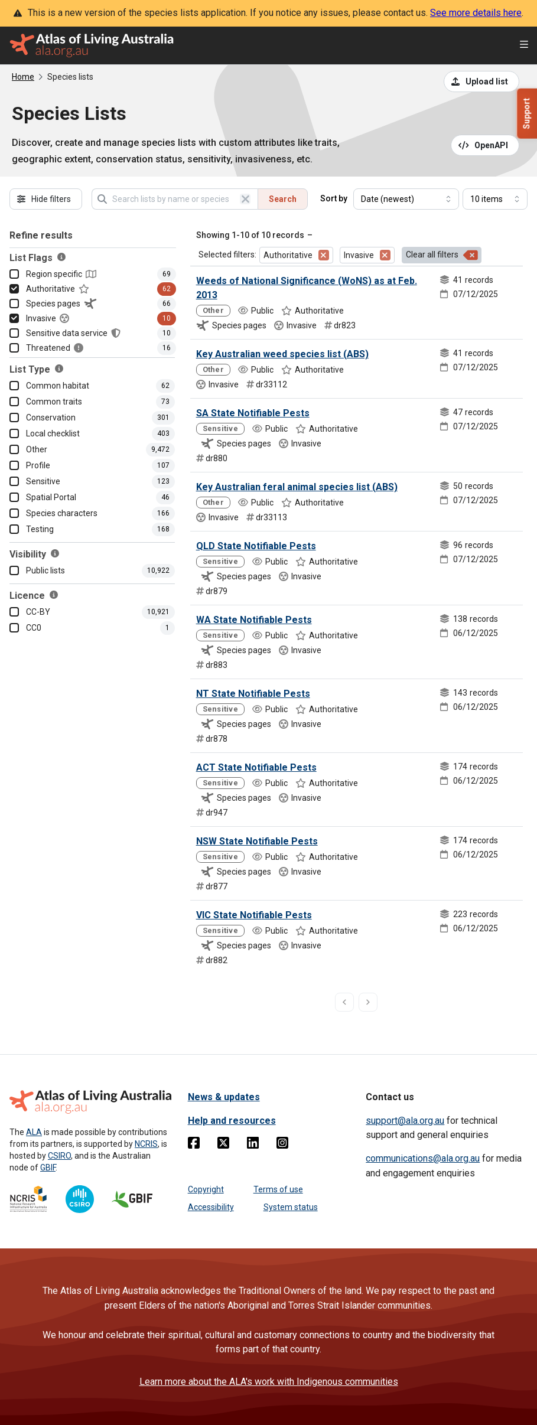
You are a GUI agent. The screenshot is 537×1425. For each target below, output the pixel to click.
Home (23, 76)
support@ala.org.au (405, 1120)
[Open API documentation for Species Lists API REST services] (485, 145)
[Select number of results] (495, 199)
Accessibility (211, 1207)
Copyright (206, 1189)
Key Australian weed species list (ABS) (282, 354)
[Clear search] (245, 199)
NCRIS (146, 1144)
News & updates (224, 1097)
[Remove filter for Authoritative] (323, 255)
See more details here (476, 12)
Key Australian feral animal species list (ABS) (297, 487)
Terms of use (278, 1189)
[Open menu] (524, 45)
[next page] (368, 1002)
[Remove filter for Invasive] (385, 255)
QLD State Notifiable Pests (256, 546)
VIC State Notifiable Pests (254, 915)
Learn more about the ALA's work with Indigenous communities (268, 1381)
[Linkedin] (253, 1145)
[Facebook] (194, 1145)
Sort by (333, 198)
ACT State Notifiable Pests (256, 767)
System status (290, 1207)
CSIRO (59, 1155)
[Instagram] (282, 1145)
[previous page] (344, 1002)
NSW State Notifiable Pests (257, 841)
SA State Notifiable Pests (253, 413)
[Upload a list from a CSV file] (481, 81)
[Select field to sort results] (406, 199)
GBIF (48, 1167)
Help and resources (232, 1120)
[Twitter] (223, 1145)
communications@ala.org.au (423, 1158)
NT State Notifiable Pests (253, 693)
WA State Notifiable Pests (254, 619)
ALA (34, 1132)
